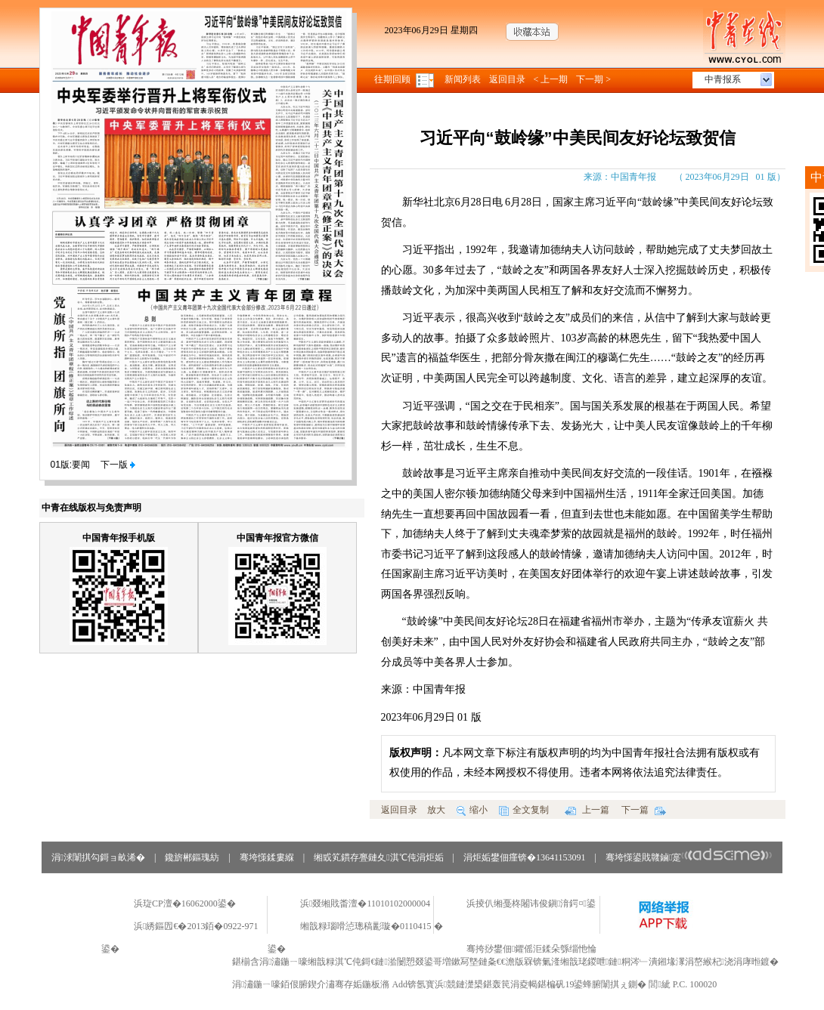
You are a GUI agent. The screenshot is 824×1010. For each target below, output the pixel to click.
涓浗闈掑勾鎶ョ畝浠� (98, 857)
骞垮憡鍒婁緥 (267, 857)
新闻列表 (463, 79)
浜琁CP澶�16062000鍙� (185, 903)
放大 (436, 810)
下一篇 (643, 810)
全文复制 (524, 810)
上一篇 (587, 810)
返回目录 (507, 79)
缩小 (472, 810)
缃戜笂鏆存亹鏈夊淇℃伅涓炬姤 (378, 857)
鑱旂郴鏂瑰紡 (192, 857)
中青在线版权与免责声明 (91, 507)
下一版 (118, 464)
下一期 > (593, 79)
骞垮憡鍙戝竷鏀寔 (689, 857)
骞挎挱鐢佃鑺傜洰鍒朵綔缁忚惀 (531, 949)
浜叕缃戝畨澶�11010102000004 (365, 903)
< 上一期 (551, 79)
